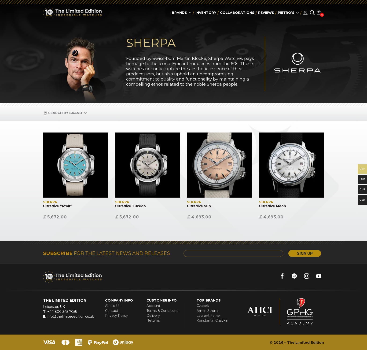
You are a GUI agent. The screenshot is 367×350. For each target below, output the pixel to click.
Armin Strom (207, 311)
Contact (111, 311)
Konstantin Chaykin (212, 320)
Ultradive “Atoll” (57, 206)
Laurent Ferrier (209, 315)
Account (153, 306)
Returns (153, 320)
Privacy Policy (116, 315)
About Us (112, 306)
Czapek (203, 306)
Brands (182, 13)
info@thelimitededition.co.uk (70, 316)
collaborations (237, 13)
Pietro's (288, 13)
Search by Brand (65, 113)
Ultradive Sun (199, 206)
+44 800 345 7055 (61, 311)
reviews (266, 13)
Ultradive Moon (272, 206)
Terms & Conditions (162, 311)
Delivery (153, 315)
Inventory (205, 13)
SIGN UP (304, 253)
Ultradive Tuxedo (130, 206)
